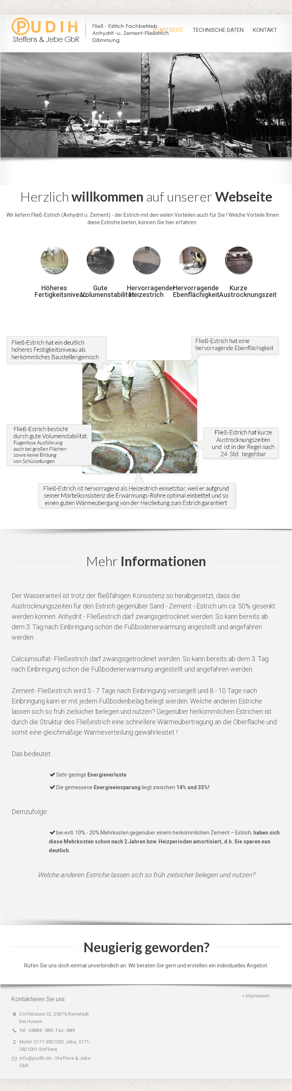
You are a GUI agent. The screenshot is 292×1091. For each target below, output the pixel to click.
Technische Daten (218, 30)
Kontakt (265, 30)
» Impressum (256, 996)
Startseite (168, 30)
